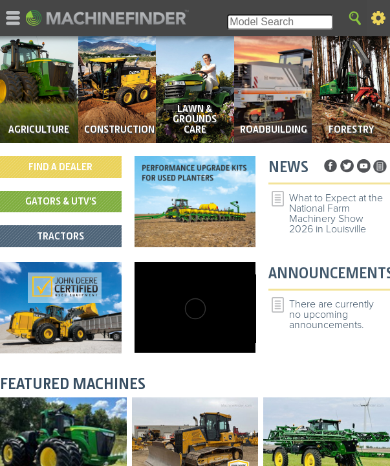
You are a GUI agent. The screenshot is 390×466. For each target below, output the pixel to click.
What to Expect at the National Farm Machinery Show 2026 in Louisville (336, 214)
